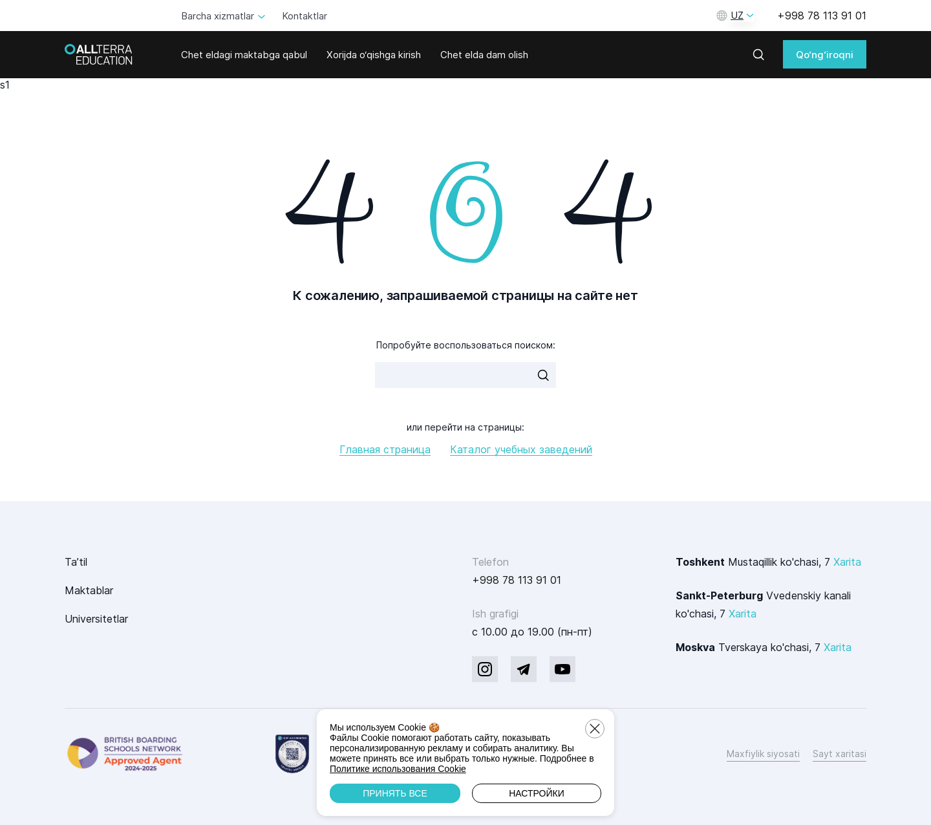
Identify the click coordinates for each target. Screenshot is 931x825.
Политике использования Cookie (398, 769)
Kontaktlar (304, 16)
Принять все (395, 793)
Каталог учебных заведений (521, 449)
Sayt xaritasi (839, 753)
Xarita (847, 561)
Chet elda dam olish (484, 54)
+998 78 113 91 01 (821, 15)
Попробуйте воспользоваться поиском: (465, 344)
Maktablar (89, 590)
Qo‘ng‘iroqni (824, 54)
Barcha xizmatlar (217, 16)
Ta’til (76, 561)
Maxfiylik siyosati (763, 753)
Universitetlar (96, 618)
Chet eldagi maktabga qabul (244, 54)
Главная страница (385, 449)
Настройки (536, 793)
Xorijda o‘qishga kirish (373, 54)
